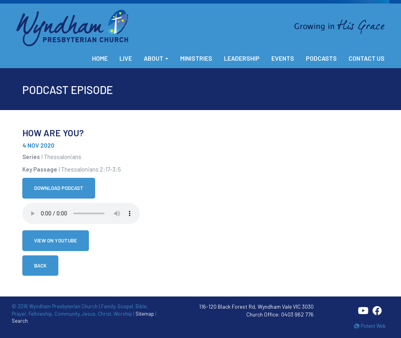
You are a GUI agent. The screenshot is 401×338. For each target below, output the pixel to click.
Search (20, 321)
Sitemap (144, 314)
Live (125, 58)
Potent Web (370, 326)
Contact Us (367, 58)
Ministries (196, 58)
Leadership (242, 58)
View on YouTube (55, 240)
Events (282, 58)
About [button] (156, 58)
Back (40, 265)
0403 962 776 (297, 314)
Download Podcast (58, 188)
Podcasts (321, 58)
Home (100, 58)
